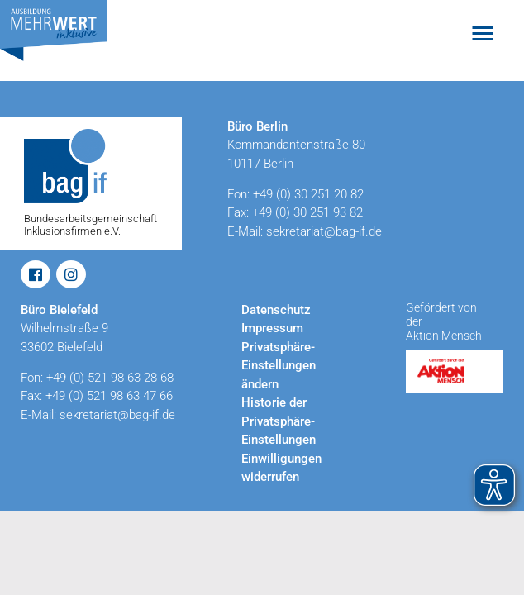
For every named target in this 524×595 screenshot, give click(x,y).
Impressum (272, 328)
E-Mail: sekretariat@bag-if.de (304, 231)
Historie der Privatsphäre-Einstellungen (278, 421)
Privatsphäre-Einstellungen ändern (278, 366)
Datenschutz (276, 309)
